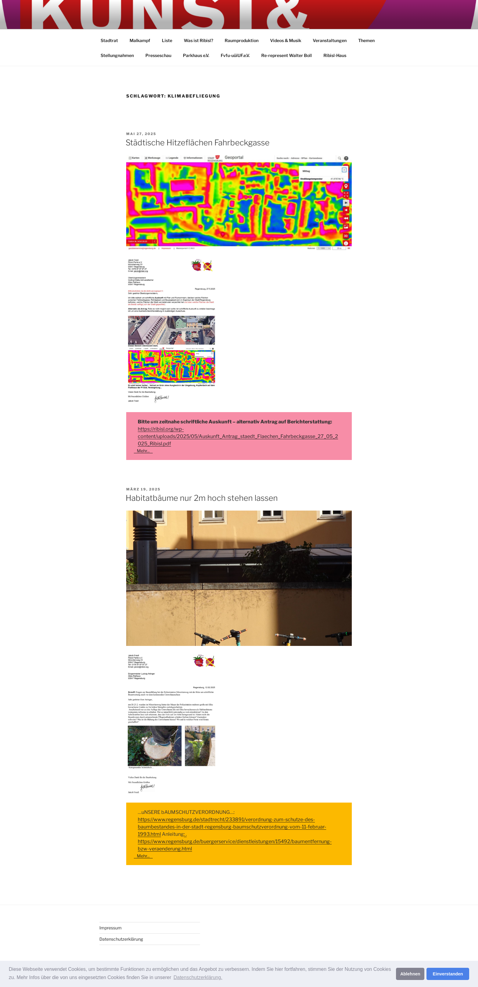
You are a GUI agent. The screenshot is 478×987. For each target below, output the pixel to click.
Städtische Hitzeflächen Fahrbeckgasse (197, 142)
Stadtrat (109, 40)
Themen (366, 40)
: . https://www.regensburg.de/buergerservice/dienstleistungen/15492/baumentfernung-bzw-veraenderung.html (235, 841)
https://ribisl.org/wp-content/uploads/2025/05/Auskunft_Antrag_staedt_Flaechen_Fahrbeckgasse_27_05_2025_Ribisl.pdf (238, 436)
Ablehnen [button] (410, 973)
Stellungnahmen (117, 55)
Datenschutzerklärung (121, 939)
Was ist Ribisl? (198, 40)
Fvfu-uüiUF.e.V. (235, 55)
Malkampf (140, 40)
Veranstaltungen (330, 40)
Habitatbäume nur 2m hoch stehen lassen (202, 498)
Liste (167, 40)
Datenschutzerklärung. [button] (197, 977)
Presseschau (158, 55)
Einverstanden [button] (448, 973)
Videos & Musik (285, 40)
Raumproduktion (242, 40)
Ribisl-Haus (334, 55)
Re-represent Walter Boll (286, 55)
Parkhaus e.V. (196, 55)
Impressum (110, 927)
